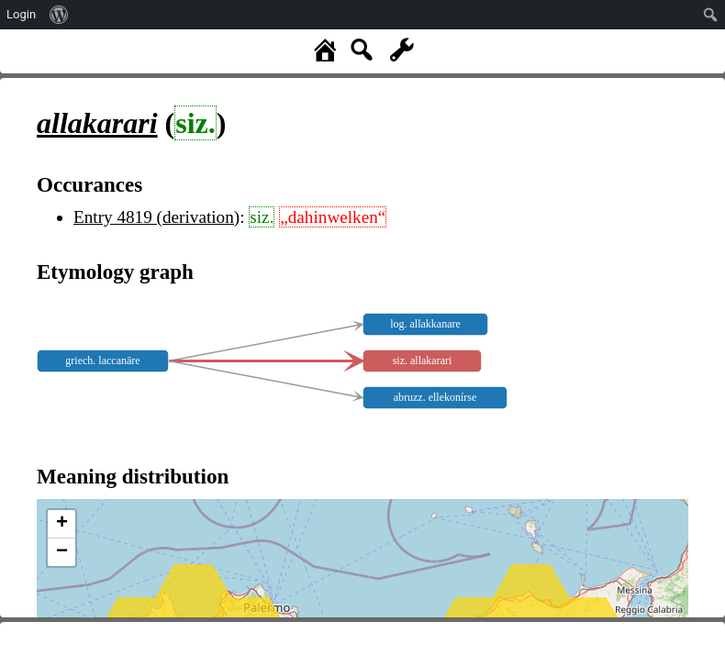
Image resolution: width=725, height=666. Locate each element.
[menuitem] (59, 14)
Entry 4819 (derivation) (156, 217)
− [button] (62, 552)
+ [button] (62, 524)
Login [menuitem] (21, 14)
